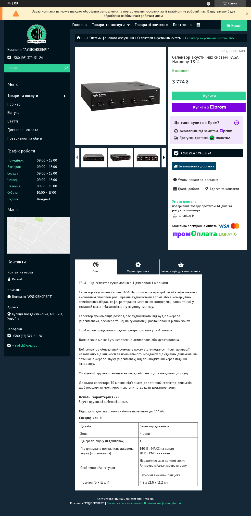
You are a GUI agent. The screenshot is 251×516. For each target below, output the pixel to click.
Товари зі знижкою (151, 24)
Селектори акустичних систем (159, 38)
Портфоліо (182, 24)
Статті (12, 121)
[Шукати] (65, 68)
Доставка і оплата (22, 130)
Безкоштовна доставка (196, 166)
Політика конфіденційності (162, 503)
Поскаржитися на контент (124, 503)
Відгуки (13, 112)
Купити (209, 96)
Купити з (209, 107)
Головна (79, 24)
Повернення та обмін (24, 138)
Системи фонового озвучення (111, 38)
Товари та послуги (108, 24)
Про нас (13, 104)
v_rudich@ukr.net (24, 345)
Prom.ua (148, 499)
